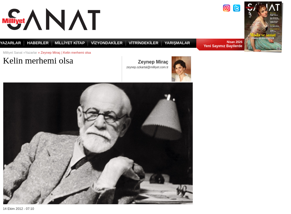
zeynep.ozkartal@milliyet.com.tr (147, 67)
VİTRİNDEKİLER (144, 43)
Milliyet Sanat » (14, 52)
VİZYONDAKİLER (106, 43)
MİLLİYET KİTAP (70, 43)
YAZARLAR (10, 43)
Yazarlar (31, 52)
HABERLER (37, 43)
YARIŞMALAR (177, 43)
